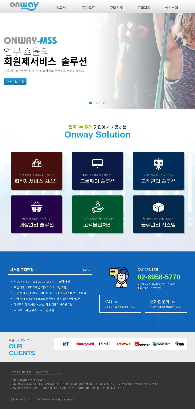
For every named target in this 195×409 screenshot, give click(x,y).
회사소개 (171, 7)
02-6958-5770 (158, 277)
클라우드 (88, 7)
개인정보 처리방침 (21, 372)
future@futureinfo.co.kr (143, 384)
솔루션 (61, 7)
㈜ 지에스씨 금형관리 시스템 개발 (34, 310)
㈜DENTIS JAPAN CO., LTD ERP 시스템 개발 (42, 281)
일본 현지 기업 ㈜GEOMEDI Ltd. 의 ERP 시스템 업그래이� (50, 293)
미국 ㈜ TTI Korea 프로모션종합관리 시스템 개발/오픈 (47, 299)
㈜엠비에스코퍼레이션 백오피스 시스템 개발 (40, 287)
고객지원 (143, 7)
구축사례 (116, 7)
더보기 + (86, 270)
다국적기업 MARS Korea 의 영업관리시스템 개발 (44, 304)
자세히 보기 (15, 81)
